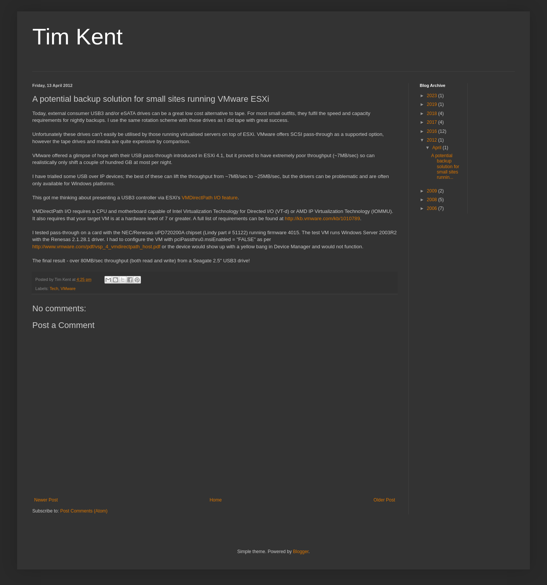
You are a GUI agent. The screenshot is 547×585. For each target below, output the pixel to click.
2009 (432, 191)
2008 (432, 199)
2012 (432, 140)
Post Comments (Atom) (84, 511)
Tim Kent (77, 36)
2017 (432, 122)
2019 (432, 104)
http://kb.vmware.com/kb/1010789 (322, 218)
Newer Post (46, 500)
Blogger (300, 551)
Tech (54, 288)
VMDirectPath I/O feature (209, 197)
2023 (432, 95)
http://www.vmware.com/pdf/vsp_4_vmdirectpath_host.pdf (96, 246)
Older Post (384, 500)
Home (216, 500)
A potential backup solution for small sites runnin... (445, 166)
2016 (432, 131)
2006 (432, 208)
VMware (68, 288)
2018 (432, 113)
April (437, 147)
